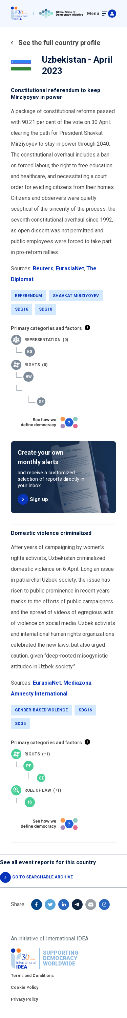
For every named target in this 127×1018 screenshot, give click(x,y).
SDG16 (21, 309)
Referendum (28, 295)
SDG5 (20, 723)
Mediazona (77, 683)
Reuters (43, 268)
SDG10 (45, 309)
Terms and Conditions (32, 975)
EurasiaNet (70, 268)
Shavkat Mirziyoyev (76, 295)
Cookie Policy (24, 987)
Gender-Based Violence (41, 710)
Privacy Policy (24, 999)
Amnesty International (39, 693)
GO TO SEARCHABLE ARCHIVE (42, 877)
